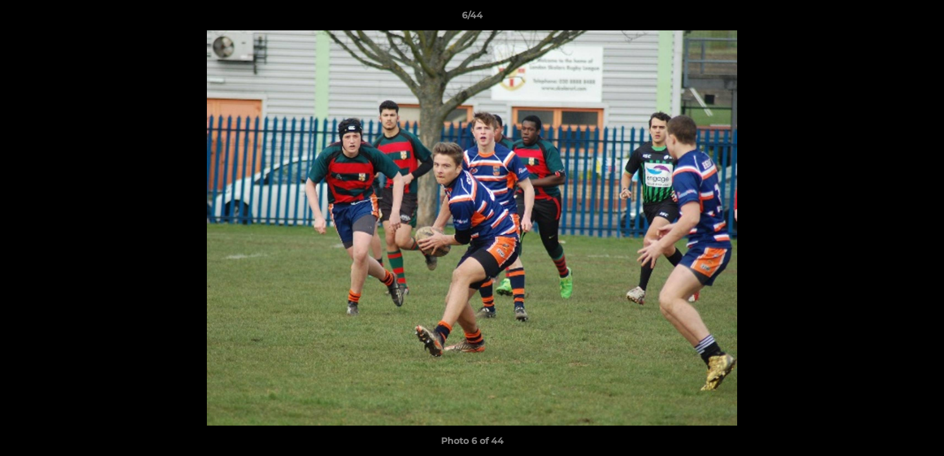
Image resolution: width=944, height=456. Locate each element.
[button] (921, 18)
